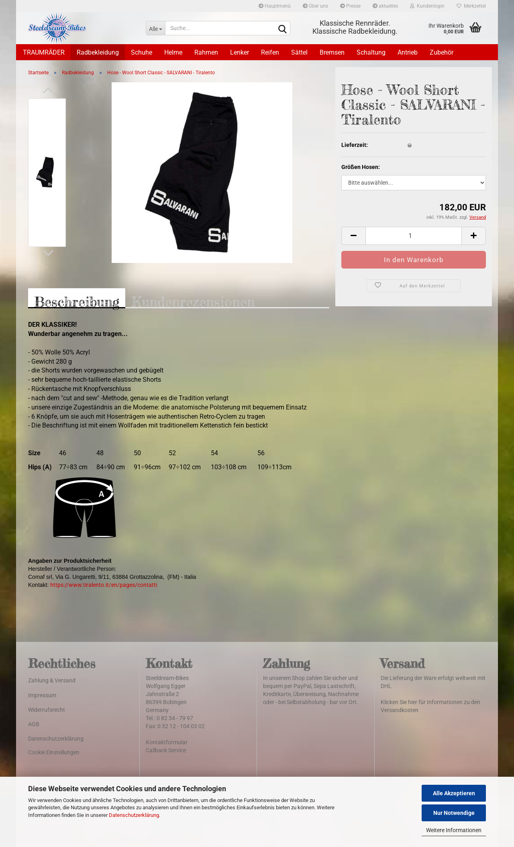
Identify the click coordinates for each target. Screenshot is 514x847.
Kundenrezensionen (193, 300)
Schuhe (141, 52)
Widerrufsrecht (46, 710)
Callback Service (166, 750)
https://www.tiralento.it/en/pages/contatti (103, 585)
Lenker (239, 52)
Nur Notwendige (454, 813)
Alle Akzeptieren (454, 793)
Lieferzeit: (354, 145)
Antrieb (408, 52)
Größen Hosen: (360, 167)
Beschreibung (76, 300)
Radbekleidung (98, 52)
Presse (350, 6)
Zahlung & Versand (51, 680)
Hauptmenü (275, 6)
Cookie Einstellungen (54, 752)
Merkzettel (471, 6)
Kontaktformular (167, 742)
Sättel (299, 52)
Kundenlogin (427, 6)
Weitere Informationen (453, 830)
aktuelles (385, 6)
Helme (173, 52)
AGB (33, 724)
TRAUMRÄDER (44, 52)
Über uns (315, 6)
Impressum (42, 695)
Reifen (270, 52)
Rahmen (206, 52)
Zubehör (441, 52)
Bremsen (332, 52)
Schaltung (371, 52)
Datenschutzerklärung (134, 815)
